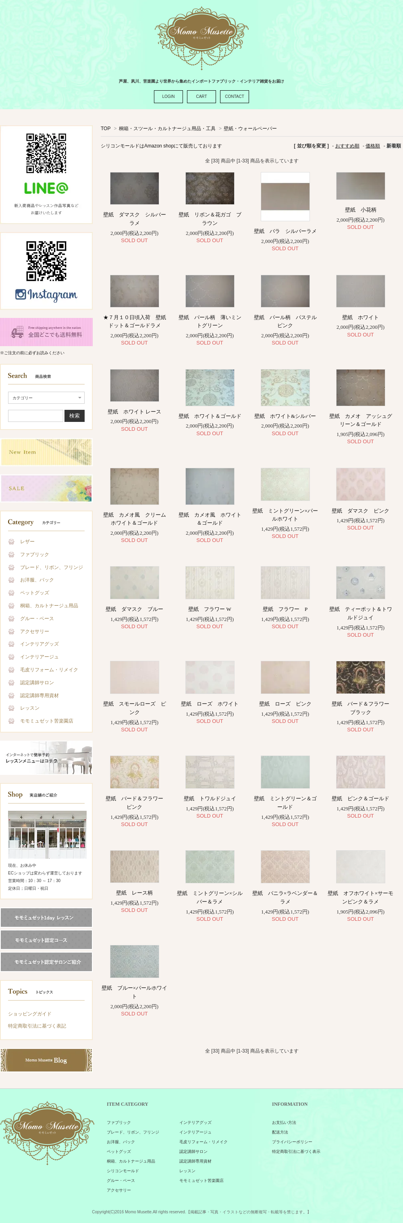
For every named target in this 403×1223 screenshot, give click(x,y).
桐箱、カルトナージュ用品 (49, 605)
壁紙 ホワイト (363, 317)
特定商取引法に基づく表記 (37, 1026)
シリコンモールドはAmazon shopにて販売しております (161, 146)
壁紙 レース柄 (134, 893)
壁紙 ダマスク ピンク (360, 511)
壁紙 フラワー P (285, 609)
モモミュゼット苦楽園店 (46, 721)
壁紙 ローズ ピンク (285, 704)
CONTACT (234, 96)
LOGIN (168, 96)
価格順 (373, 146)
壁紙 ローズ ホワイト (210, 704)
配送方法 (280, 1132)
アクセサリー (34, 631)
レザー (27, 541)
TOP (105, 128)
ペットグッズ (34, 593)
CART (201, 96)
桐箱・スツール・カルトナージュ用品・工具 (167, 128)
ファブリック (34, 554)
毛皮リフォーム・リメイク (49, 670)
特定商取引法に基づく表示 (296, 1151)
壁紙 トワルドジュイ (210, 798)
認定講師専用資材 (39, 695)
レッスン (29, 708)
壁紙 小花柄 (360, 210)
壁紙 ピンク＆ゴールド (360, 798)
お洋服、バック (37, 580)
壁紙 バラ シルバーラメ (285, 231)
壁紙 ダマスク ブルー (137, 609)
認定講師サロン (37, 682)
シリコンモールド (123, 1171)
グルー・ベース (37, 618)
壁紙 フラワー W (212, 609)
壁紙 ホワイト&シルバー (285, 416)
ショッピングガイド (30, 1014)
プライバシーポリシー (292, 1142)
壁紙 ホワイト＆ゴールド (210, 416)
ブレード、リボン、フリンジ (51, 567)
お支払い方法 (284, 1122)
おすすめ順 (347, 146)
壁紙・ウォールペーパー (250, 128)
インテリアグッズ (39, 644)
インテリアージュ (39, 657)
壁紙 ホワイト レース (134, 412)
